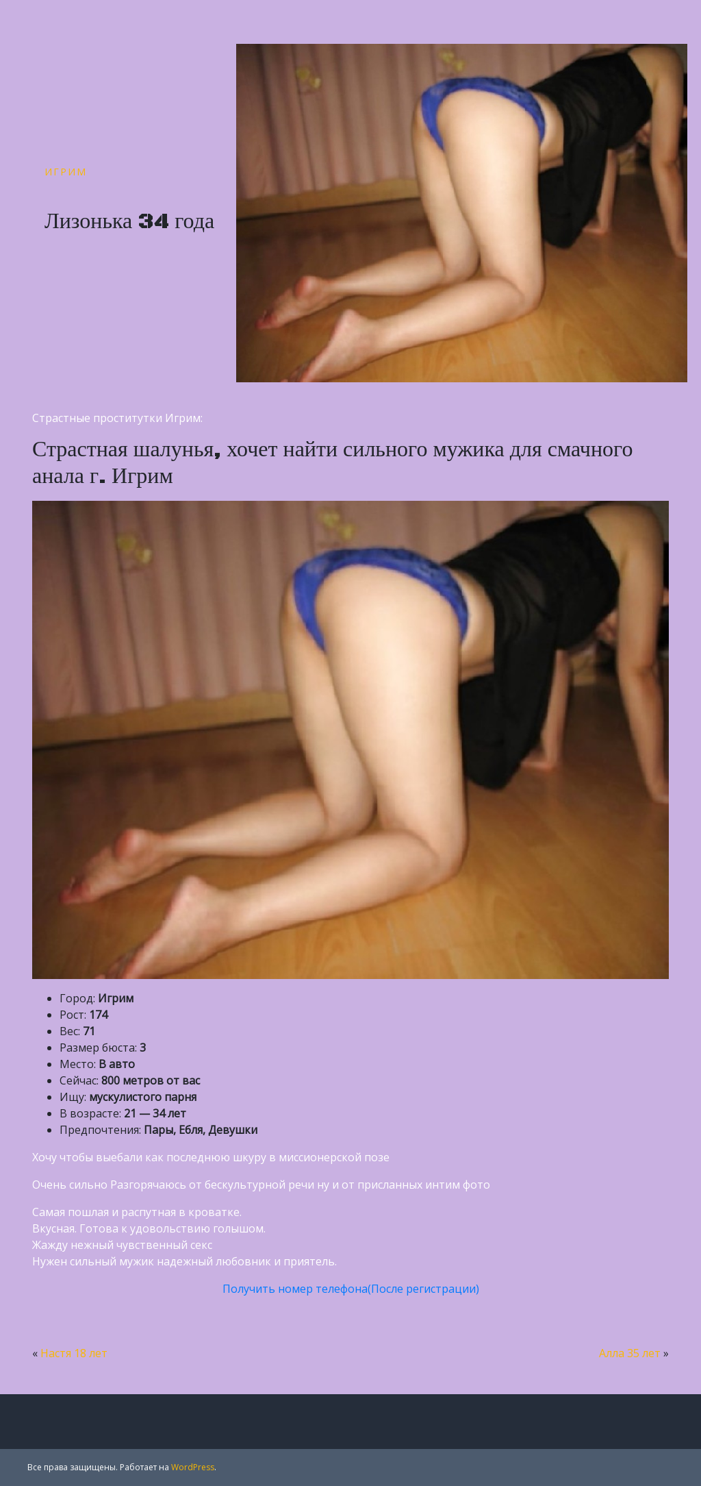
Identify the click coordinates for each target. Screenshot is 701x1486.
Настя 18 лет (73, 1353)
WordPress (192, 1467)
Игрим (65, 171)
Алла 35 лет (630, 1353)
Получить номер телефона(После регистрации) (350, 1288)
